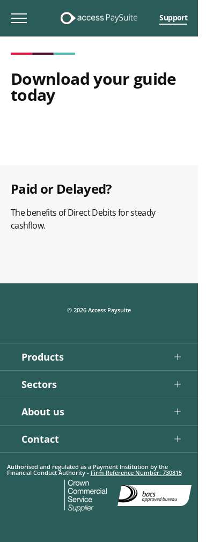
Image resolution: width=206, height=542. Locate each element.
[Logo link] (99, 18)
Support (173, 17)
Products (42, 356)
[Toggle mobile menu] (19, 18)
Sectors (39, 384)
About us (42, 411)
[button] (99, 356)
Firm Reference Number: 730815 (136, 472)
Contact (40, 439)
